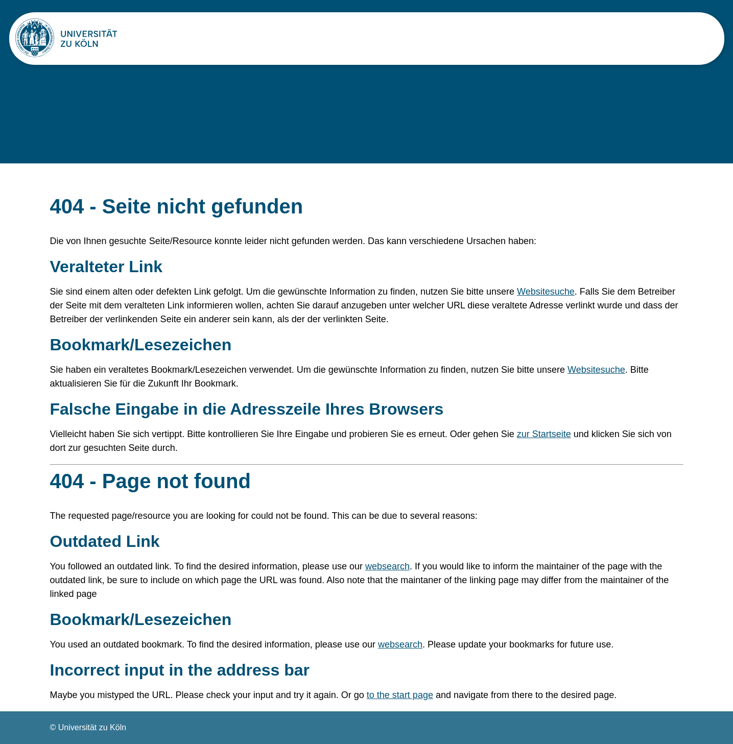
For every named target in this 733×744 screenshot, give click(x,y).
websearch (387, 566)
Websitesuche (546, 291)
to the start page (400, 695)
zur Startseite (544, 434)
